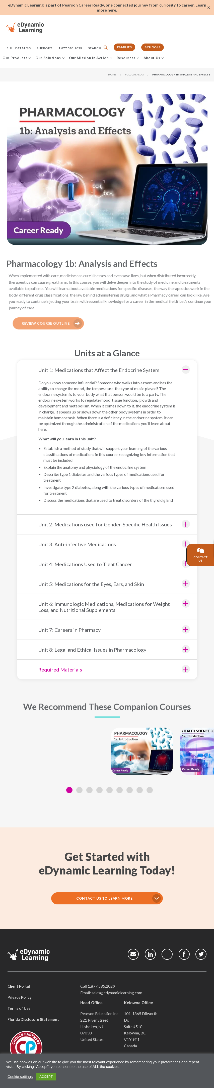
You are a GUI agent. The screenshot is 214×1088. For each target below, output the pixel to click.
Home (112, 74)
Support (44, 48)
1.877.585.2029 (70, 48)
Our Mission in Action (89, 58)
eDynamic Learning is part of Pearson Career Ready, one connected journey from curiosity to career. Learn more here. (107, 7)
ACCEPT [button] (46, 1076)
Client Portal (19, 985)
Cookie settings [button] (20, 1077)
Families (124, 47)
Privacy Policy (20, 996)
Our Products (15, 58)
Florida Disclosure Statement (33, 1018)
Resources (126, 58)
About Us (152, 58)
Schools (152, 47)
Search (94, 48)
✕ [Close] (208, 8)
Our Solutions (48, 58)
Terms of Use (19, 1007)
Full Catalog (19, 48)
